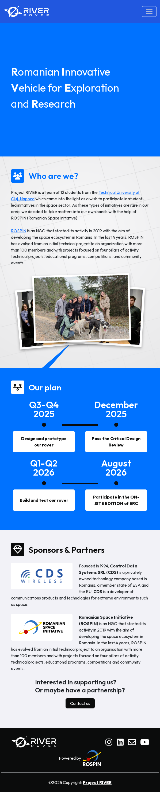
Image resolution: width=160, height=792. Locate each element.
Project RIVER (97, 782)
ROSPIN (18, 230)
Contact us (80, 703)
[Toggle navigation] (149, 11)
